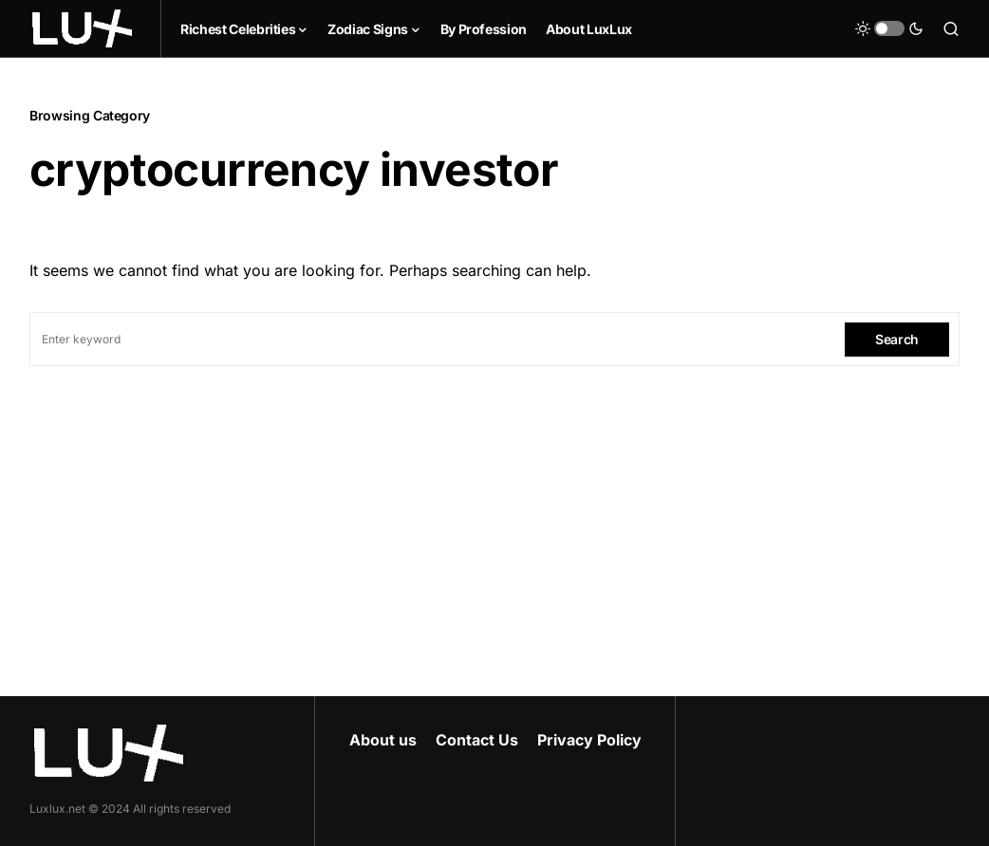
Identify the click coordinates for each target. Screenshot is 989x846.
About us (383, 739)
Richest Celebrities (237, 29)
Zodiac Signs (367, 29)
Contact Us (477, 739)
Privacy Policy (589, 739)
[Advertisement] (494, 508)
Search (897, 339)
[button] (889, 28)
